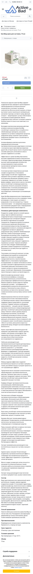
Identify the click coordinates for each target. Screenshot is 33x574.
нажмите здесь (18, 567)
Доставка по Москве (8, 21)
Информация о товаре (16, 38)
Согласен (16, 571)
